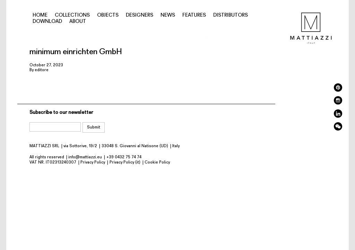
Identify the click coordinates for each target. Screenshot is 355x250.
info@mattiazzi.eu (85, 157)
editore (42, 70)
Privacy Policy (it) (125, 162)
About (77, 21)
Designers (139, 15)
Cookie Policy (157, 162)
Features (194, 15)
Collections (72, 15)
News (168, 15)
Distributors (230, 15)
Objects (108, 15)
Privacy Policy (92, 162)
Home (40, 15)
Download (47, 21)
